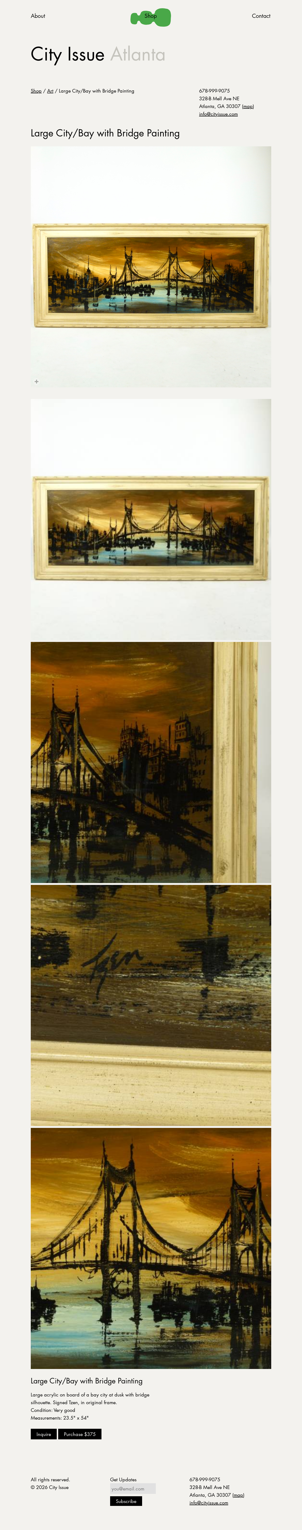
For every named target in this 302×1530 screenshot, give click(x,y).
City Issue (98, 54)
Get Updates (123, 1479)
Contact (261, 16)
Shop (151, 16)
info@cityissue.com (218, 113)
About (38, 16)
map (248, 106)
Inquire (44, 1434)
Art (50, 90)
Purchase (80, 1434)
